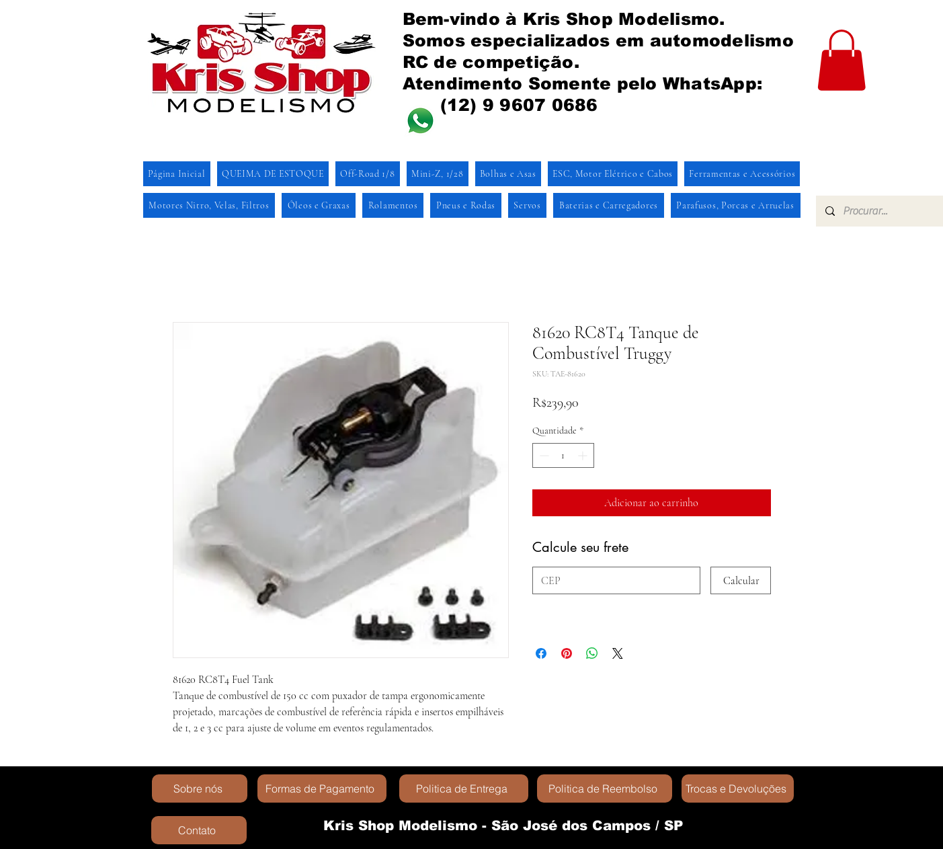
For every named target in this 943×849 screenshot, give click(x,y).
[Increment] (583, 455)
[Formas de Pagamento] (321, 788)
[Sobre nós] (199, 788)
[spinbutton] (563, 455)
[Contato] (199, 830)
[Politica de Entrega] (463, 788)
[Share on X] (618, 653)
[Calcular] (740, 580)
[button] (841, 60)
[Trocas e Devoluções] (738, 788)
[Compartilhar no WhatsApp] (592, 653)
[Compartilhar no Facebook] (541, 653)
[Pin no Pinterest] (567, 653)
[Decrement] (542, 455)
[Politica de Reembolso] (604, 788)
